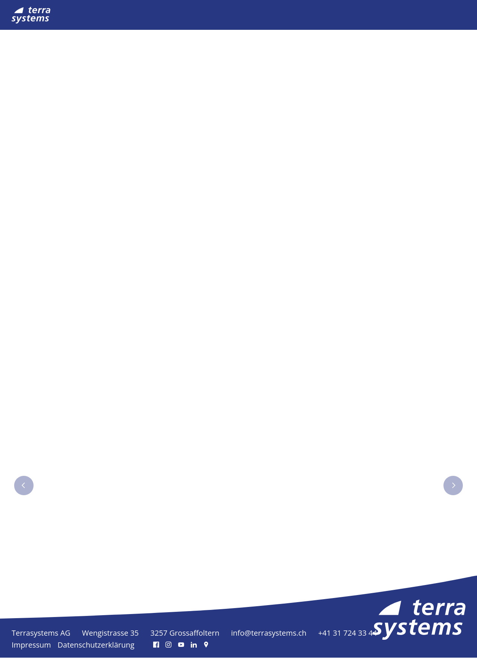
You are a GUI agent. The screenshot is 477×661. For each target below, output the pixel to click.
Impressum (31, 648)
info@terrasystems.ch (268, 636)
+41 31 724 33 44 (347, 636)
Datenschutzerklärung (96, 648)
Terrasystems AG (41, 636)
